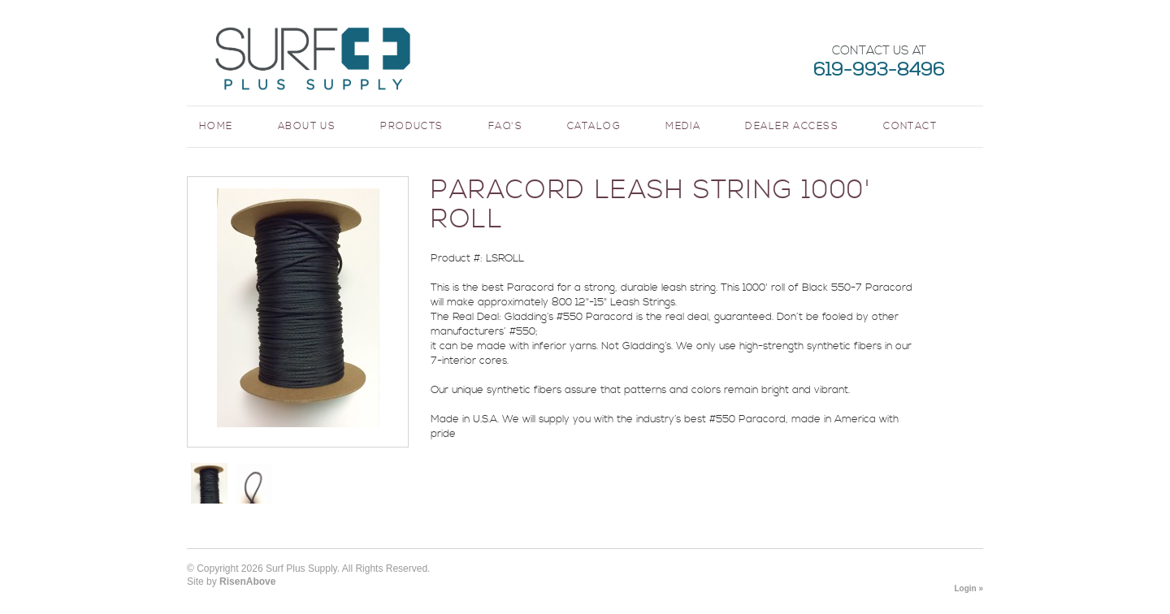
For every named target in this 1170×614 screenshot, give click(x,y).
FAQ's (505, 126)
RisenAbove (247, 581)
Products (412, 126)
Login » (968, 588)
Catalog (594, 126)
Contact (910, 126)
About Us (307, 126)
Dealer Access (791, 126)
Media (682, 126)
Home (216, 126)
